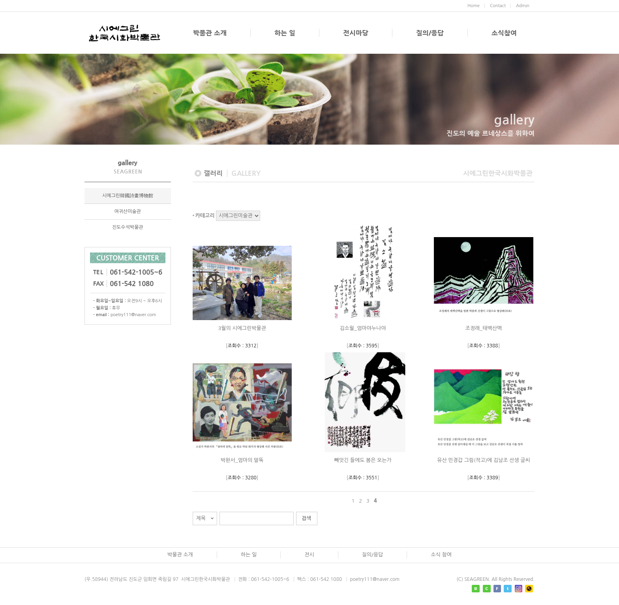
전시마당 (355, 33)
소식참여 (504, 33)
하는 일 (284, 33)
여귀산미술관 (127, 211)
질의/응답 (430, 33)
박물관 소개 (210, 33)
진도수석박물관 (127, 227)
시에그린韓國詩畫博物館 (127, 196)
